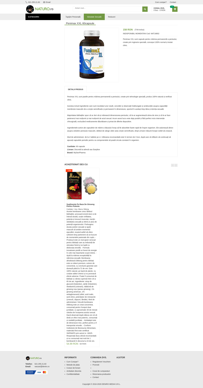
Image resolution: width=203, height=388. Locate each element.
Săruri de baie (36, 104)
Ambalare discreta (74, 371)
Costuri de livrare (73, 368)
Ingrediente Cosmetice (41, 96)
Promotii (96, 365)
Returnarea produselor (102, 374)
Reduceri (111, 17)
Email (46, 2)
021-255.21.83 (32, 2)
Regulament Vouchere (102, 362)
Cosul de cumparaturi (101, 371)
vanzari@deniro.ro (42, 366)
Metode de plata (73, 365)
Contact (173, 2)
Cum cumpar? (161, 2)
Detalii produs (75, 89)
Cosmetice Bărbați (38, 108)
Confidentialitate (73, 374)
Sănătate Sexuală (38, 22)
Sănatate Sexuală (94, 17)
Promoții (33, 88)
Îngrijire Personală (39, 92)
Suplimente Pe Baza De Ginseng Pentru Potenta (80, 205)
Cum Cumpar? (72, 362)
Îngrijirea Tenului (38, 100)
